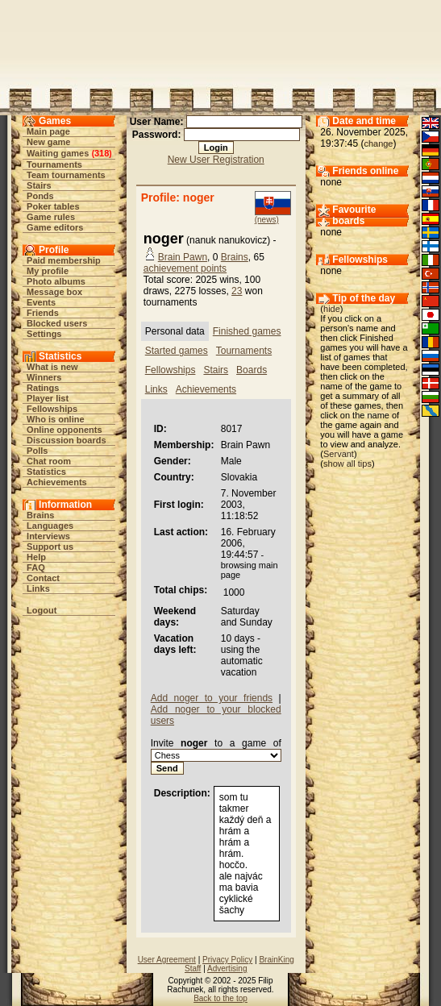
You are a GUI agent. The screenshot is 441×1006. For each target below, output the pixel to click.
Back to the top (220, 998)
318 (101, 153)
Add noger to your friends (212, 698)
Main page (48, 131)
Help (36, 557)
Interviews (48, 536)
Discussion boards (66, 440)
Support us (50, 546)
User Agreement (167, 959)
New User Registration (216, 159)
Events (41, 302)
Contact (43, 578)
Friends (43, 313)
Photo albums (56, 281)
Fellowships (52, 409)
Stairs (39, 185)
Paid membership (64, 260)
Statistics (46, 471)
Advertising (227, 968)
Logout (41, 610)
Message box (54, 292)
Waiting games (58, 153)
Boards (251, 370)
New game (48, 142)
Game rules (51, 217)
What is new (52, 367)
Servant (338, 454)
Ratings (43, 388)
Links (38, 588)
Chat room (49, 461)
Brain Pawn (182, 257)
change (378, 143)
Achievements (57, 482)
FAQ (36, 567)
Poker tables (53, 206)
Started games (176, 350)
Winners (44, 377)
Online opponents (64, 429)
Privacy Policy (227, 959)
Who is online (56, 419)
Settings (44, 334)
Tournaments (54, 164)
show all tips (347, 463)
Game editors (55, 227)
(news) (267, 219)
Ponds (40, 196)
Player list (48, 398)
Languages (50, 525)
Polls (37, 450)
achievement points (185, 268)
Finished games (247, 331)
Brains (40, 515)
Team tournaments (66, 175)
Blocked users (57, 323)
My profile (48, 271)
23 (236, 291)
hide (331, 309)
